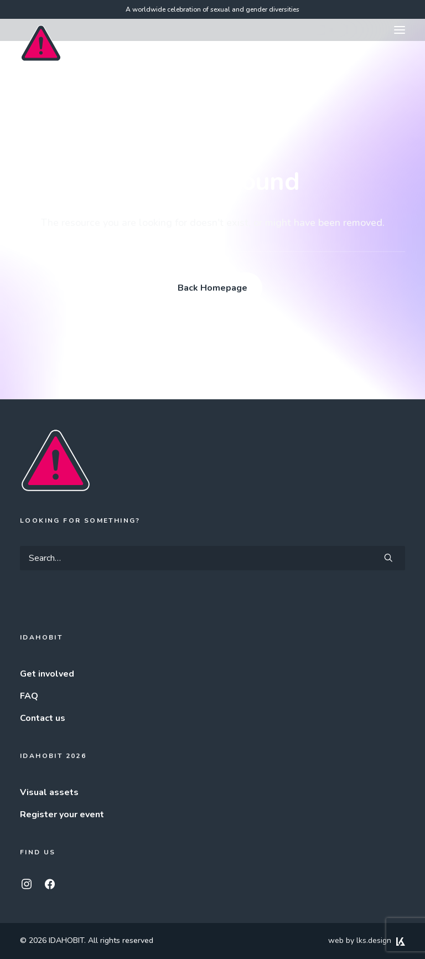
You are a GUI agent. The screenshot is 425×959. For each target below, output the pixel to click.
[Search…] (212, 558)
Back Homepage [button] (212, 288)
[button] (399, 30)
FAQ (29, 696)
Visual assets (49, 792)
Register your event (62, 814)
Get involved (47, 674)
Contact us (42, 718)
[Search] (212, 558)
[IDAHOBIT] (41, 30)
